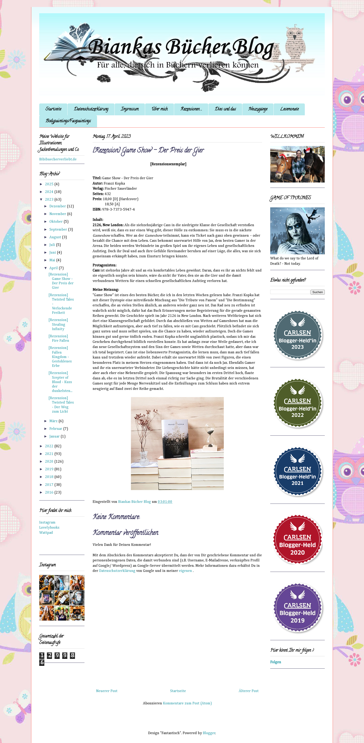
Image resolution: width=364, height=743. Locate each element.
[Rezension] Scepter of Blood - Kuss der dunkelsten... (60, 382)
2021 (49, 454)
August (55, 237)
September (58, 230)
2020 (49, 462)
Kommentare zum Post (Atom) (187, 703)
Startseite (53, 109)
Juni (53, 253)
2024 (49, 192)
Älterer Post (249, 691)
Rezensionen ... (191, 109)
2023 (49, 200)
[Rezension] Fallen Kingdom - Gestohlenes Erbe (60, 357)
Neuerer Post (106, 691)
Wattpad (46, 533)
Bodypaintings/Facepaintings (68, 121)
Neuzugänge (258, 109)
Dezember (58, 206)
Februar (56, 429)
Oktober (56, 222)
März (53, 421)
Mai (52, 260)
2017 (49, 485)
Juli (52, 245)
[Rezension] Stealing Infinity (58, 324)
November (58, 214)
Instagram (47, 522)
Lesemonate (289, 109)
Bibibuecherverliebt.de (58, 159)
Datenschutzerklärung (91, 109)
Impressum (130, 109)
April (54, 268)
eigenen (185, 571)
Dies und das (225, 109)
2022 (49, 446)
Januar (55, 436)
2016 (49, 492)
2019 (49, 469)
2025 (49, 184)
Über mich (159, 109)
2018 (49, 477)
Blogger (209, 733)
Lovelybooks (49, 528)
